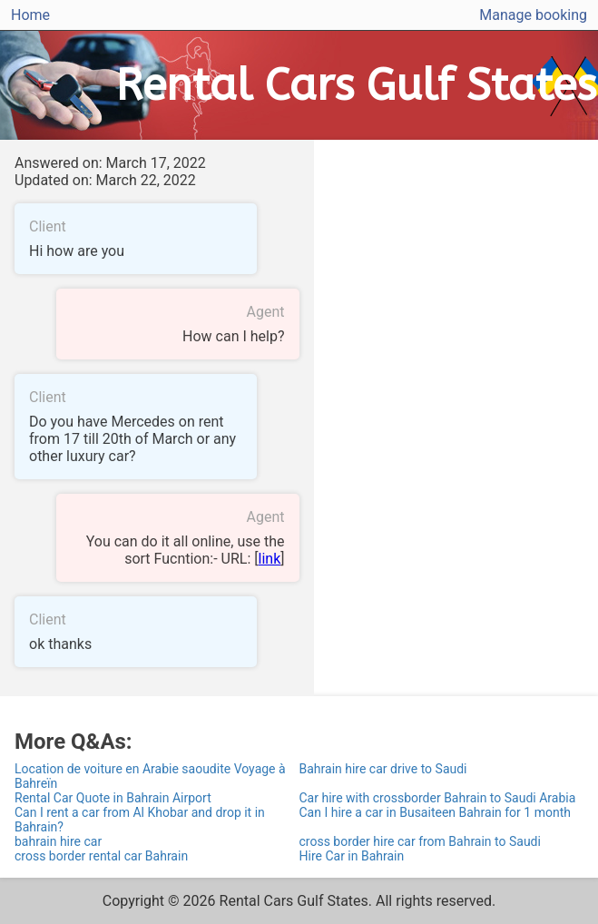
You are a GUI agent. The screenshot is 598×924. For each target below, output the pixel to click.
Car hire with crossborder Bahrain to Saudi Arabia (437, 798)
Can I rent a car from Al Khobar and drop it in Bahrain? (140, 819)
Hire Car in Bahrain (352, 856)
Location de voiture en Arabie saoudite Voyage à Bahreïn (150, 776)
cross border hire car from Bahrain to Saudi (420, 841)
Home (30, 15)
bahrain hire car (58, 841)
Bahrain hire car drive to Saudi (383, 769)
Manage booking (533, 15)
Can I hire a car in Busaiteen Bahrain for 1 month (435, 812)
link (270, 558)
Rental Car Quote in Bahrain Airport (113, 798)
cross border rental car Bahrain (101, 856)
